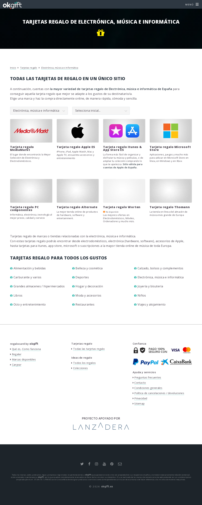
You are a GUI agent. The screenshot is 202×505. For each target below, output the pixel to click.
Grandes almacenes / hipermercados (37, 286)
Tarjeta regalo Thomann (170, 207)
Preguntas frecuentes (147, 377)
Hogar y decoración (87, 286)
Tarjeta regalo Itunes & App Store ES (122, 148)
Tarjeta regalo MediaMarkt (22, 148)
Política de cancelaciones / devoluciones (159, 393)
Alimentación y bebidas (28, 268)
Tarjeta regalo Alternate (77, 207)
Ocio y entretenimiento (28, 304)
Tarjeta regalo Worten (121, 207)
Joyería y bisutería (148, 286)
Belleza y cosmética (87, 268)
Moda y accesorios (86, 295)
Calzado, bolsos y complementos (158, 268)
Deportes (80, 277)
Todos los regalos (84, 363)
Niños (140, 295)
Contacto (140, 382)
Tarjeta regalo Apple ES (76, 147)
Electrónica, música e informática (59, 67)
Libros (16, 295)
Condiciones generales (148, 388)
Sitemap (139, 403)
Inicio (13, 67)
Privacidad (140, 398)
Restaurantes (83, 304)
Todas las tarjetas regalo (89, 349)
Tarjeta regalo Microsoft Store (170, 148)
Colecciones (80, 368)
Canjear (16, 364)
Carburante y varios (26, 277)
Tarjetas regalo (28, 67)
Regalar (16, 354)
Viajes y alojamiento (150, 304)
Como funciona (31, 349)
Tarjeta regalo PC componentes (24, 208)
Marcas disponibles (24, 359)
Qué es (16, 349)
